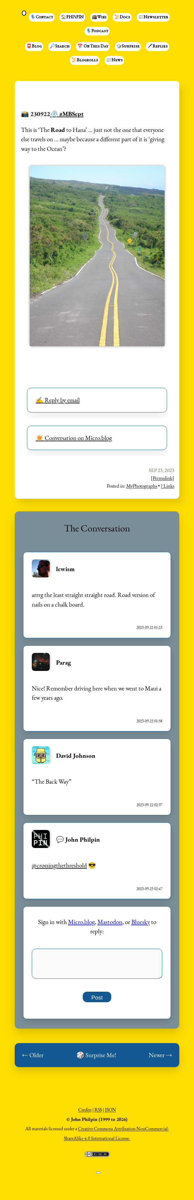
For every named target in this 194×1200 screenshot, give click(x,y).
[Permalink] (162, 478)
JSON (110, 1113)
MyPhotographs (141, 485)
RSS (98, 1113)
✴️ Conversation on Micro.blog (74, 438)
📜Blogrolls (84, 60)
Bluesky (140, 922)
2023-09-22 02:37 (149, 804)
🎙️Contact (41, 17)
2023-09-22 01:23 (149, 627)
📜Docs (122, 17)
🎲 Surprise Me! (96, 1058)
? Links (167, 485)
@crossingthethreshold (59, 865)
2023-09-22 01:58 (149, 721)
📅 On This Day (92, 46)
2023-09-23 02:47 (149, 888)
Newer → (160, 1058)
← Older (32, 1058)
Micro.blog (81, 922)
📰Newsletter (153, 17)
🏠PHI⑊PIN (72, 17)
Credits (84, 1113)
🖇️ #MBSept (67, 114)
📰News (114, 60)
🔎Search (60, 46)
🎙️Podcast (97, 31)
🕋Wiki (99, 17)
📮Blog (34, 46)
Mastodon (109, 922)
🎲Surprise (127, 46)
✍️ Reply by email (58, 400)
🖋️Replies (157, 46)
